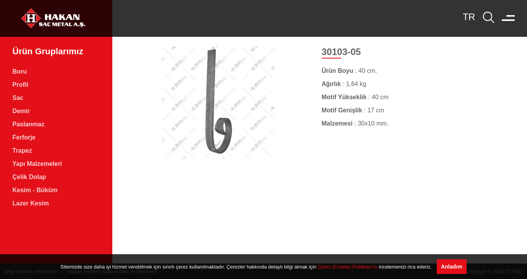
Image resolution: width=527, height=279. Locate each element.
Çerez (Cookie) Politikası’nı (347, 267)
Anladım (451, 267)
